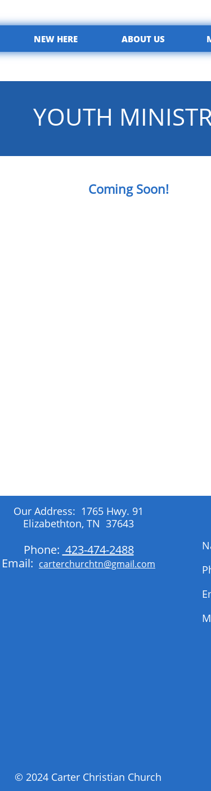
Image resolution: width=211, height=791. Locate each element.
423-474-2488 (98, 549)
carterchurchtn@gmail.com (97, 564)
